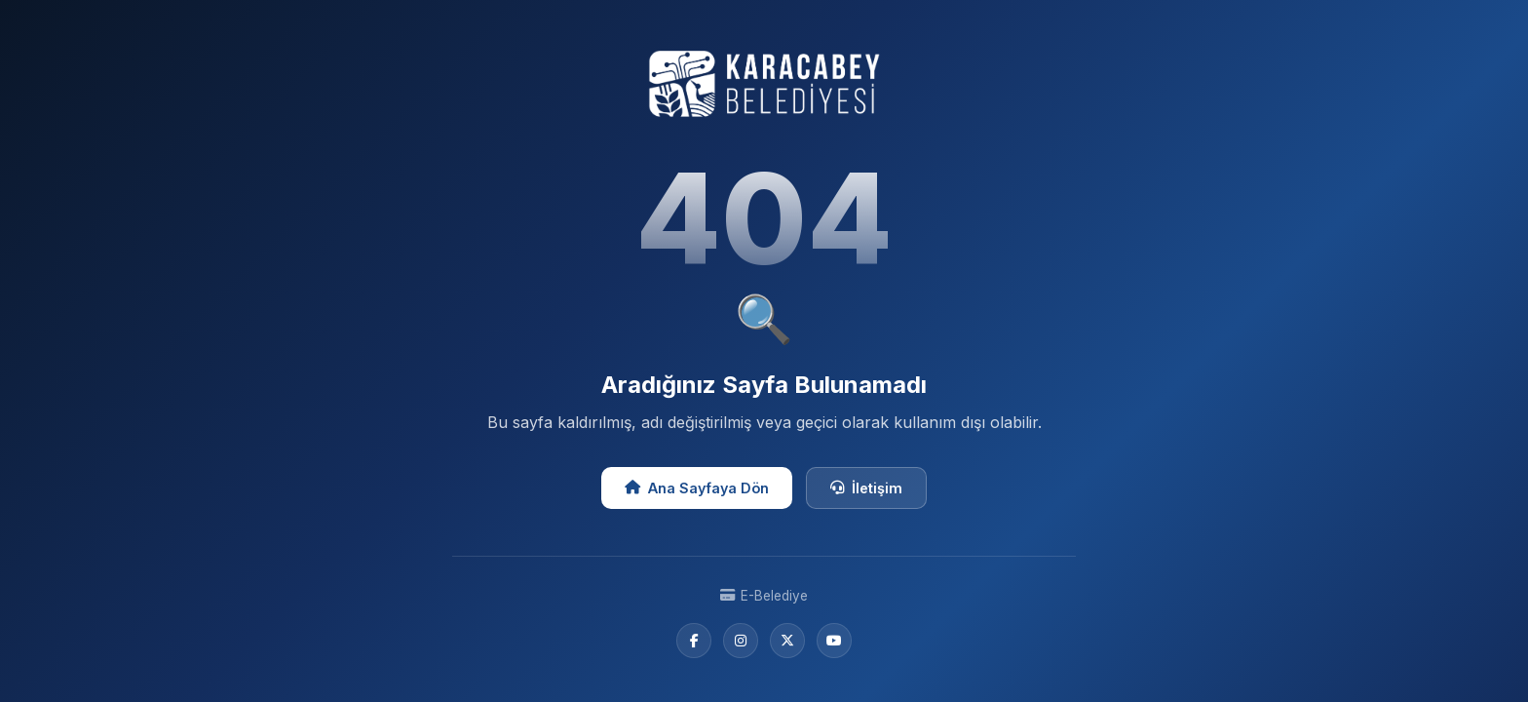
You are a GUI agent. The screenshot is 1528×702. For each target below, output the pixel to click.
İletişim (866, 488)
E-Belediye (764, 596)
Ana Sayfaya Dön (697, 488)
